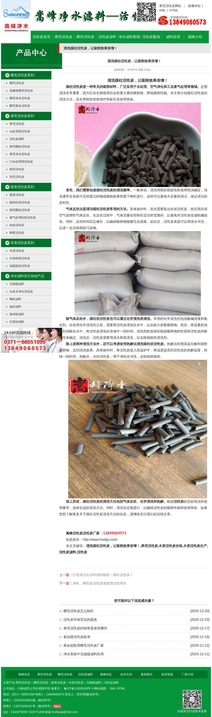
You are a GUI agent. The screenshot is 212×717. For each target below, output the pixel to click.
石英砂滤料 (16, 321)
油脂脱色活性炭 (19, 266)
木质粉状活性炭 (19, 258)
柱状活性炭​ (16, 225)
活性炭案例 (151, 37)
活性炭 (179, 501)
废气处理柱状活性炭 (22, 217)
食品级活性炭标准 (76, 637)
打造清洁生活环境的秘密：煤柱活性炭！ (103, 575)
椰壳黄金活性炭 (19, 105)
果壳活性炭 (63, 37)
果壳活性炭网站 (170, 6)
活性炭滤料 (107, 37)
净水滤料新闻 (129, 37)
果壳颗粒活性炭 (19, 146)
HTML (173, 10)
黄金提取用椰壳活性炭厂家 (83, 645)
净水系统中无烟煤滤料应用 (83, 654)
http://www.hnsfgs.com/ (100, 539)
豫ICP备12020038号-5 (79, 688)
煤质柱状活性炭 (19, 202)
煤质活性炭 (16, 194)
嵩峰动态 (106, 674)
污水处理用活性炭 (21, 161)
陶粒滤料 (15, 299)
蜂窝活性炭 (16, 232)
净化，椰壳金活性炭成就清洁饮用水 (100, 583)
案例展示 (147, 674)
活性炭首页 (42, 37)
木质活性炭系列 (22, 243)
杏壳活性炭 (16, 176)
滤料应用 (173, 37)
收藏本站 (194, 6)
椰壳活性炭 (85, 37)
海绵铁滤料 (16, 314)
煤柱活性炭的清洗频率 (113, 190)
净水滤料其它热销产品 (27, 276)
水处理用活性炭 (19, 131)
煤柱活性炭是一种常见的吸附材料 (91, 86)
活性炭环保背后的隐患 (80, 619)
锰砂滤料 (15, 306)
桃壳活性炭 (16, 169)
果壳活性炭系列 (22, 116)
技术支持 (126, 674)
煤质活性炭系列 (22, 187)
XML (162, 10)
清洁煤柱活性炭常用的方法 (106, 209)
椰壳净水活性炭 (19, 98)
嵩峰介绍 (195, 37)
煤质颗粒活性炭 (19, 210)
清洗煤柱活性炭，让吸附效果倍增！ (137, 80)
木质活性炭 (16, 250)
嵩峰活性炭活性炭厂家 (83, 533)
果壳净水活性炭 (19, 154)
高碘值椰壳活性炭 (21, 90)
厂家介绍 (187, 674)
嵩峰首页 (24, 674)
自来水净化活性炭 (21, 291)
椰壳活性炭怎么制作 (78, 611)
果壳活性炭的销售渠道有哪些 (85, 628)
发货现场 (167, 674)
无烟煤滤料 (16, 284)
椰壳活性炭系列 (22, 75)
